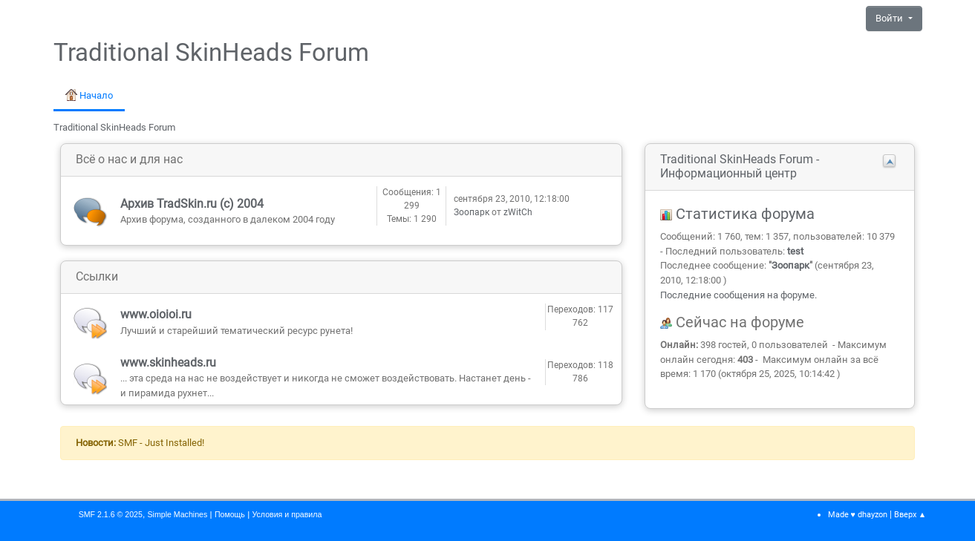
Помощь (230, 514)
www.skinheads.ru (168, 362)
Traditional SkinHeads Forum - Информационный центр (739, 166)
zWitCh (517, 212)
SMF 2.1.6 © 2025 (111, 514)
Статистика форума (737, 214)
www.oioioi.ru (156, 314)
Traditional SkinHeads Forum (211, 53)
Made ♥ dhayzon (857, 514)
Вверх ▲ (910, 514)
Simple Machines (177, 514)
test (795, 251)
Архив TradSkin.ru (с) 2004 (192, 204)
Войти (890, 18)
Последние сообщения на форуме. (738, 295)
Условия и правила (287, 514)
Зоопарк (471, 212)
